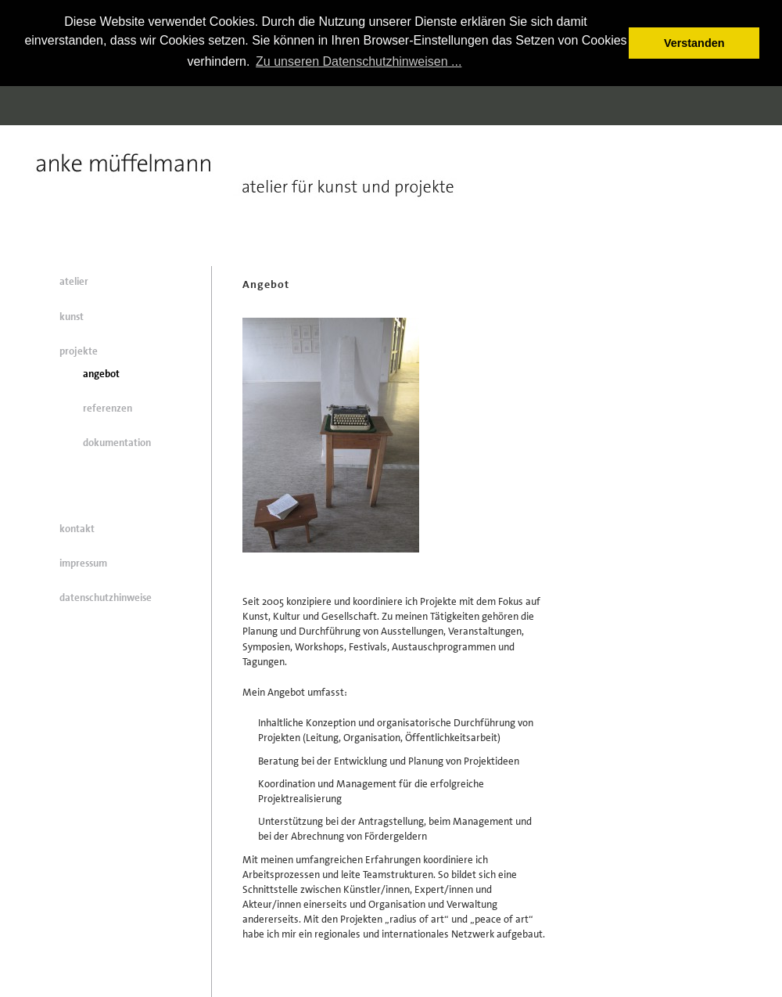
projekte (78, 351)
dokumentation (117, 442)
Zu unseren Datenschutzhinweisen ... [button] (358, 61)
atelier (73, 281)
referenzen (107, 408)
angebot (101, 373)
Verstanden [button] (694, 43)
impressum (83, 563)
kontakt (77, 528)
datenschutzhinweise (105, 597)
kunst (71, 316)
